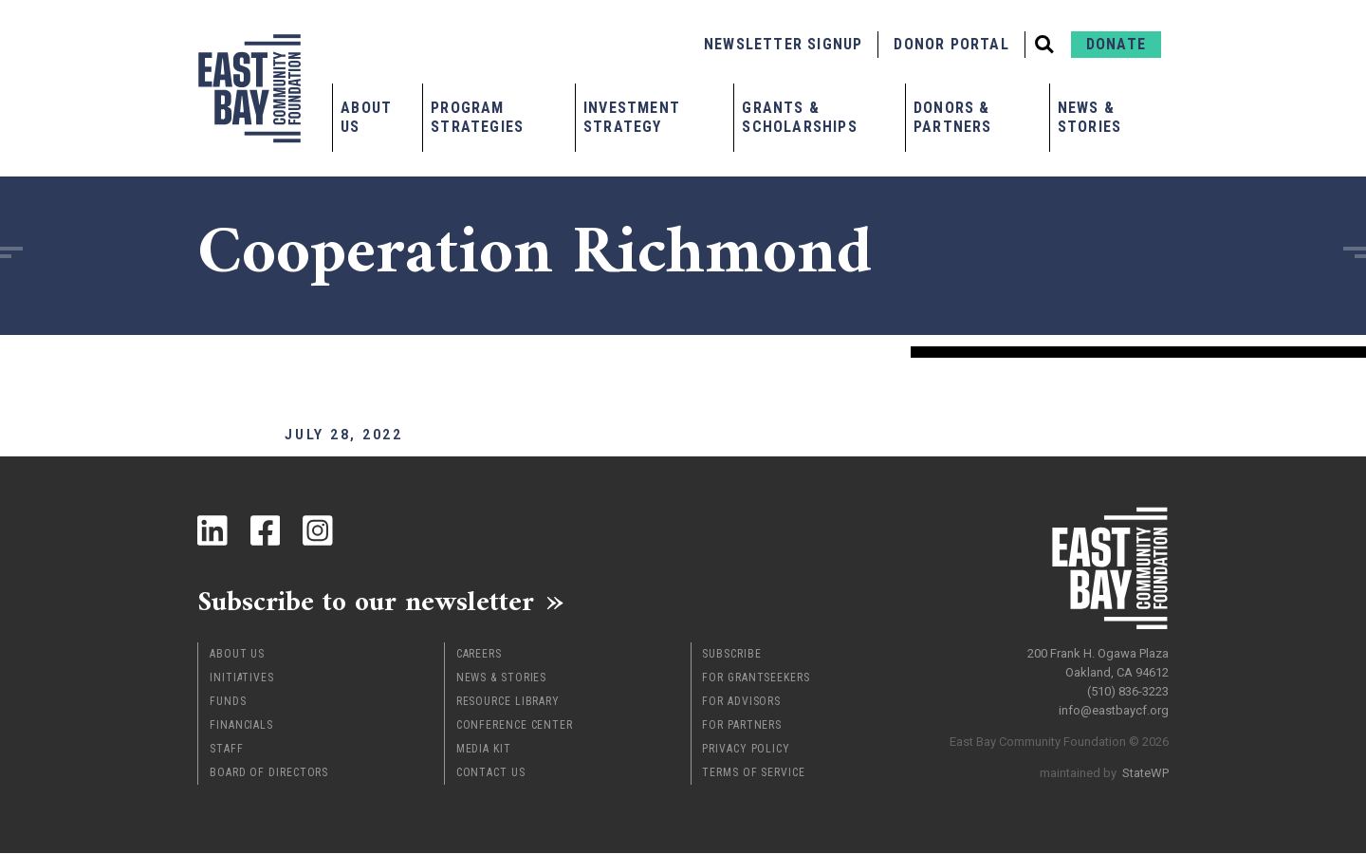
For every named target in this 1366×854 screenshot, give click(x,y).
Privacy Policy (746, 749)
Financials (241, 726)
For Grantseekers (755, 678)
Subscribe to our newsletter (367, 602)
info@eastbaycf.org (1114, 710)
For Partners (742, 726)
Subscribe (731, 654)
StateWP (1145, 773)
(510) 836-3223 (1128, 691)
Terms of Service (753, 773)
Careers (479, 654)
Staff (227, 749)
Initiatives (242, 678)
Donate (1116, 44)
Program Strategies (477, 117)
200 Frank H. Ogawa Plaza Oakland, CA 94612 (1098, 662)
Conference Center (514, 726)
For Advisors (741, 702)
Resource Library (508, 702)
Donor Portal (951, 44)
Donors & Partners (953, 117)
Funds (228, 702)
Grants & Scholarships (799, 117)
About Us (366, 117)
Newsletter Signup (783, 44)
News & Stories (1089, 117)
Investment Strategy (631, 117)
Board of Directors (269, 773)
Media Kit (483, 749)
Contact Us (491, 773)
